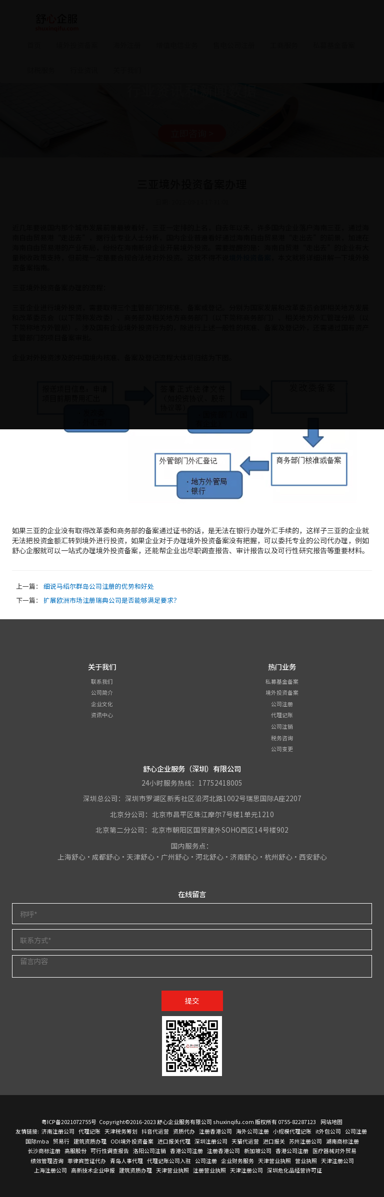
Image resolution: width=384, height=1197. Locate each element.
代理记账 (282, 715)
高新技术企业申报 (93, 1170)
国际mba (37, 1141)
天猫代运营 (245, 1141)
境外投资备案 (282, 692)
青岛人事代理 (126, 1161)
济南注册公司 (58, 1131)
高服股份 (75, 1151)
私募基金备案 (282, 681)
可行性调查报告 (109, 1151)
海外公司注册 (252, 1131)
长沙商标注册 (44, 1151)
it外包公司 (328, 1131)
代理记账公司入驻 (169, 1161)
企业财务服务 (237, 1161)
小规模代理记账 (292, 1131)
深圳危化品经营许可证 (294, 1170)
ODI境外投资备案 (132, 1141)
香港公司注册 (186, 1151)
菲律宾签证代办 (87, 1161)
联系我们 (102, 681)
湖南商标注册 (342, 1141)
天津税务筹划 (121, 1131)
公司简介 (102, 692)
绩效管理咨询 (47, 1161)
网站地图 (331, 1122)
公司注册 (282, 704)
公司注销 (282, 726)
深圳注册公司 (211, 1141)
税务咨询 (282, 738)
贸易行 (61, 1141)
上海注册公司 (50, 1170)
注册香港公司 (215, 1131)
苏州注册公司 (305, 1141)
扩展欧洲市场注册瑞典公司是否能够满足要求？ (112, 600)
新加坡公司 (258, 1151)
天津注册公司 (337, 1161)
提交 (192, 1000)
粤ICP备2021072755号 (69, 1122)
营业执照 (306, 1161)
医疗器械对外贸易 (334, 1151)
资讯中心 (102, 715)
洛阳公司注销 (149, 1151)
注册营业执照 (209, 1170)
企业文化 (102, 704)
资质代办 (184, 1131)
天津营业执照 (274, 1161)
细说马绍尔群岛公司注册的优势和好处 (99, 586)
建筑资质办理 (90, 1141)
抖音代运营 (155, 1131)
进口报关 (274, 1141)
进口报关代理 (174, 1141)
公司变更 (282, 749)
